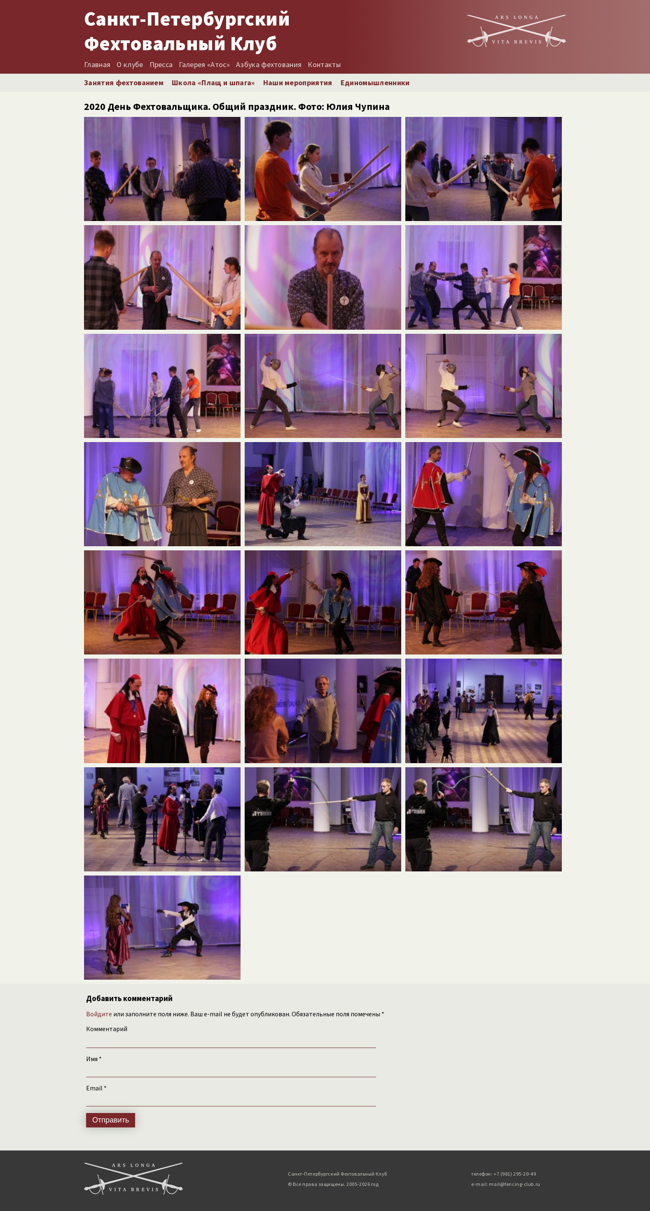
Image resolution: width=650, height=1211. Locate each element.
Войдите (99, 1014)
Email (96, 1088)
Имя (94, 1059)
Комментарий (106, 1029)
